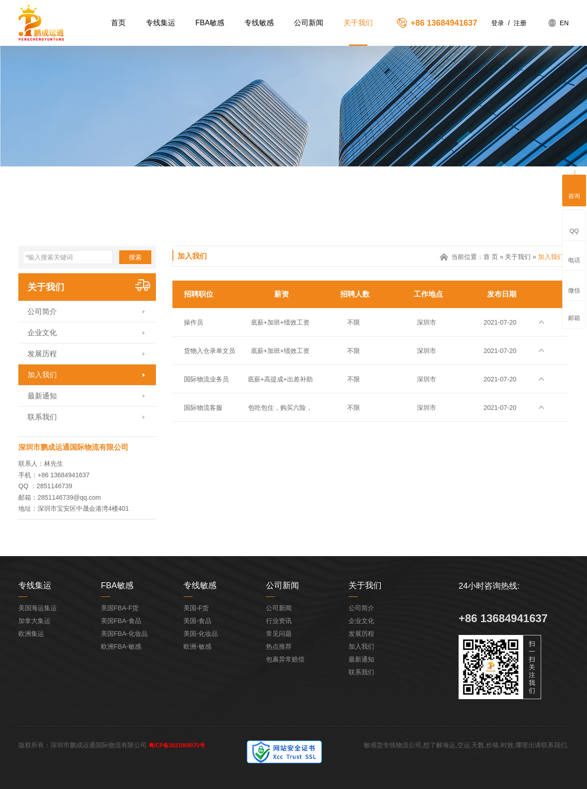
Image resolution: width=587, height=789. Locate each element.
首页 (118, 23)
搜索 (135, 257)
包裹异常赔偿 (285, 659)
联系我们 (42, 417)
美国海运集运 (37, 608)
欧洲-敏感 (197, 646)
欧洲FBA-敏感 (121, 646)
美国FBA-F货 (119, 608)
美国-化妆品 (200, 633)
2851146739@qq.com (69, 497)
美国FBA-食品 (121, 620)
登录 (497, 23)
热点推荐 (279, 646)
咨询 (574, 189)
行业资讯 (279, 620)
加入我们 (42, 375)
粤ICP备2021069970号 (177, 745)
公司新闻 (308, 23)
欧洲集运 (31, 633)
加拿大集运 (34, 620)
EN (564, 23)
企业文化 (42, 333)
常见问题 (279, 633)
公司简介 (42, 311)
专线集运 (160, 23)
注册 (520, 23)
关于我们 (358, 23)
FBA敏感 (209, 23)
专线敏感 (259, 23)
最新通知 (42, 396)
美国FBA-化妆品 (124, 633)
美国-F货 (196, 608)
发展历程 (42, 354)
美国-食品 (197, 620)
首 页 (490, 256)
